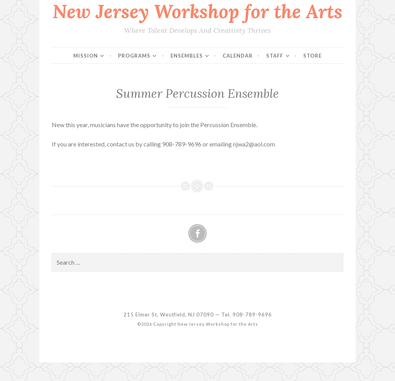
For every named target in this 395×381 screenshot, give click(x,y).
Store (312, 56)
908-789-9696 (252, 314)
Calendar (238, 56)
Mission (85, 56)
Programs (134, 56)
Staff (274, 56)
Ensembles (186, 56)
